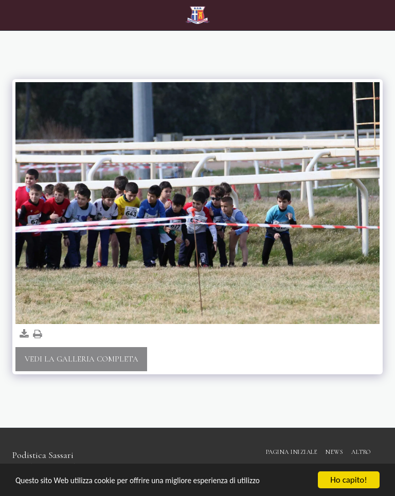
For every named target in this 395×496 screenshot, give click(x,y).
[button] (11, 15)
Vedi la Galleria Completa (81, 359)
